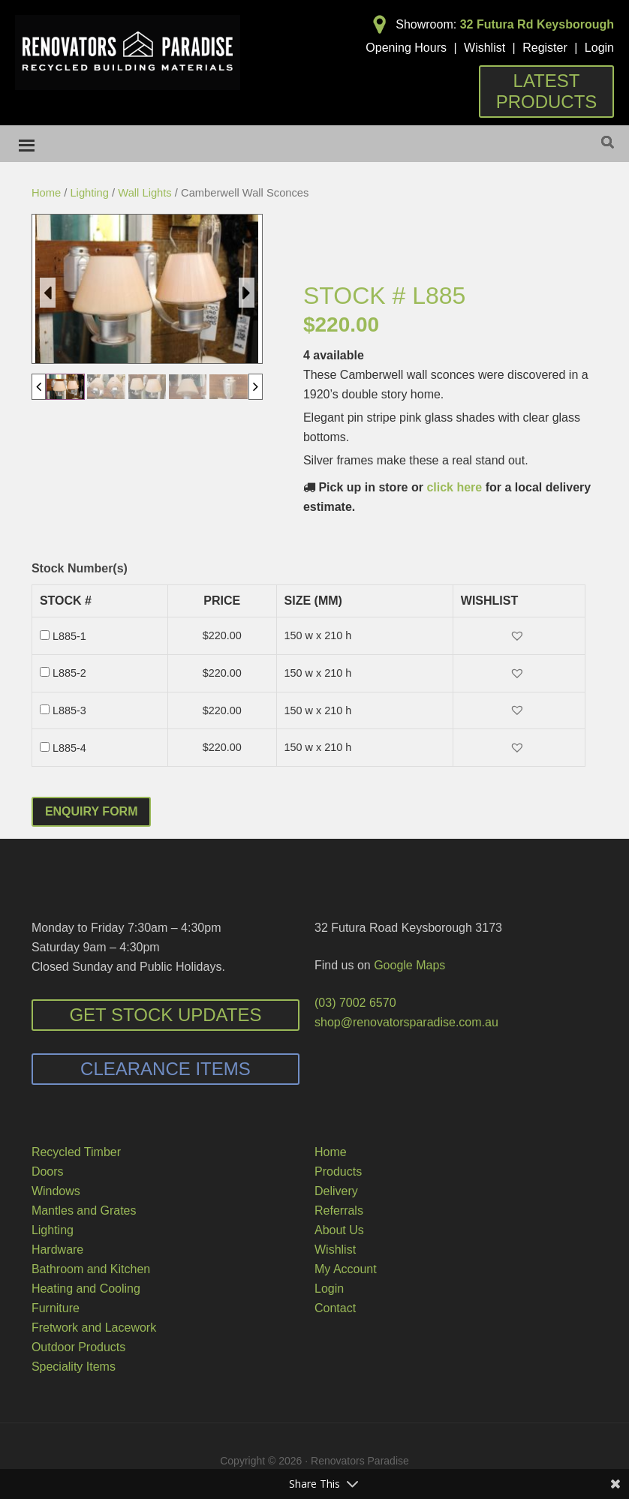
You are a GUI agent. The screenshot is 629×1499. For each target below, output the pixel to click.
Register (544, 47)
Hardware (57, 1249)
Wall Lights (144, 193)
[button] (519, 636)
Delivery (336, 1191)
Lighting (89, 193)
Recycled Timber (76, 1152)
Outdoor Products (78, 1347)
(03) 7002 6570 (355, 1002)
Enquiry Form (91, 811)
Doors (48, 1171)
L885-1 (69, 636)
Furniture (56, 1308)
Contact (335, 1308)
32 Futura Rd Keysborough (537, 24)
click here (454, 487)
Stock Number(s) (80, 568)
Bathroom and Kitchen (91, 1269)
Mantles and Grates (84, 1210)
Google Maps (409, 965)
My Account (345, 1269)
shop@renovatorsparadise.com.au (406, 1022)
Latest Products (546, 91)
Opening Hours (406, 47)
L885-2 (69, 673)
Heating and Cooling (86, 1288)
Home (46, 193)
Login (599, 47)
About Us (339, 1230)
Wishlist (484, 47)
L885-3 (69, 710)
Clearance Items (165, 1069)
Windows (56, 1191)
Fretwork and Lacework (94, 1327)
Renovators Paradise (127, 52)
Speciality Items (74, 1366)
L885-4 (69, 748)
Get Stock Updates (165, 1015)
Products (338, 1171)
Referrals (338, 1210)
